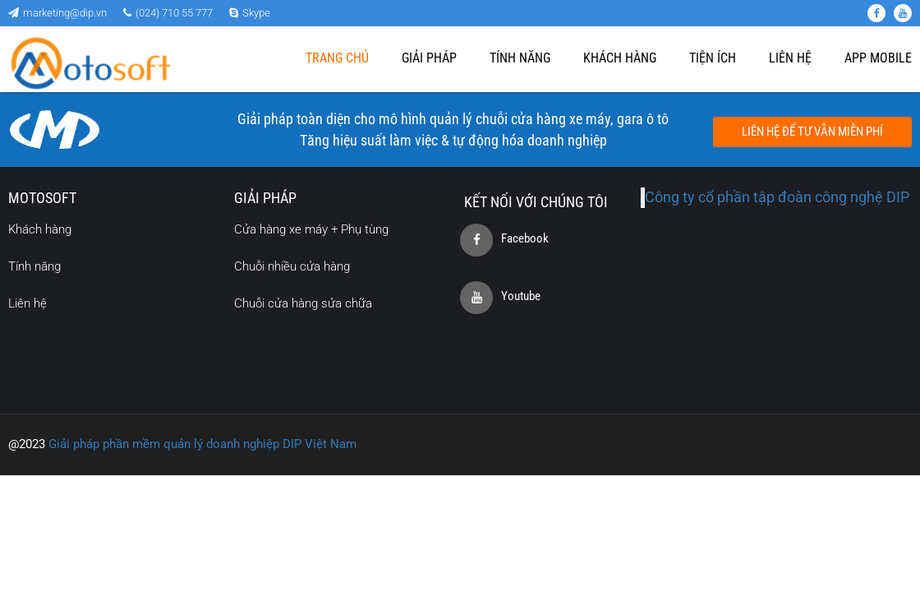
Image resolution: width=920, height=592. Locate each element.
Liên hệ (27, 303)
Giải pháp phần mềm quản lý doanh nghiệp (163, 444)
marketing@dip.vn (57, 13)
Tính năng (520, 58)
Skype (249, 13)
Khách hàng (619, 58)
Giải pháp (429, 58)
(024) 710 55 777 (168, 13)
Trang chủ (337, 58)
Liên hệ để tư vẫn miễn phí (812, 131)
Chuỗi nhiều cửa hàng (292, 266)
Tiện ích (712, 58)
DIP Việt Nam (317, 444)
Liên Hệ (790, 58)
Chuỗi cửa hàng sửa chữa (303, 303)
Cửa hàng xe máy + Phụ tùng (311, 229)
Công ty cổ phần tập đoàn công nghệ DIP (777, 197)
